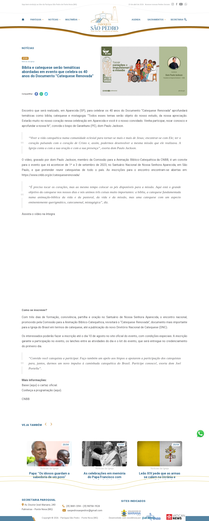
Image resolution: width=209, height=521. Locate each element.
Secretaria (177, 19)
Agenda (136, 19)
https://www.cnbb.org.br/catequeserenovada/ (51, 175)
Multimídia (71, 19)
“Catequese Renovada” (134, 322)
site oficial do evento (123, 336)
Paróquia (35, 19)
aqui (33, 385)
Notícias (53, 19)
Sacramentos (155, 19)
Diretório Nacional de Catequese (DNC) (141, 327)
